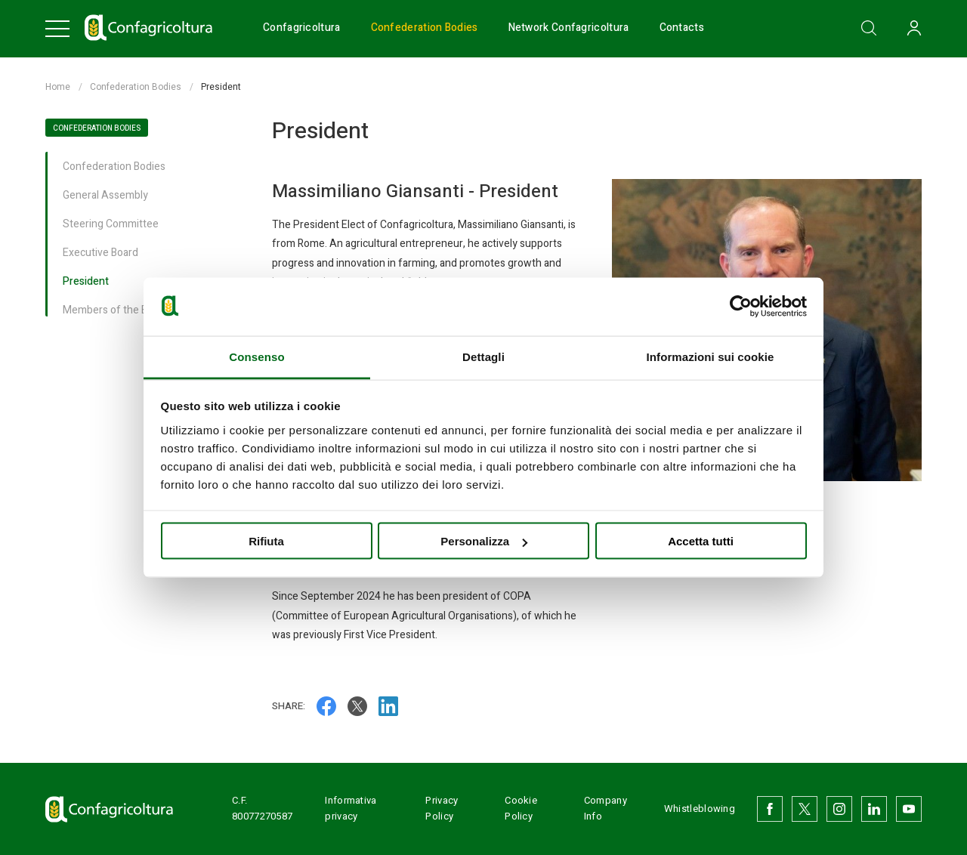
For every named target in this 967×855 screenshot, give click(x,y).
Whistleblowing (699, 808)
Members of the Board (115, 310)
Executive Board (100, 253)
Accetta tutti (701, 541)
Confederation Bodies (424, 28)
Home (57, 87)
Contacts (682, 28)
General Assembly (105, 196)
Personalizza (483, 541)
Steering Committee (111, 224)
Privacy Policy (441, 808)
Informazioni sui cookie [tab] (710, 356)
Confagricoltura (302, 28)
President (86, 282)
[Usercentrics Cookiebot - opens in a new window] (741, 306)
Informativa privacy (350, 808)
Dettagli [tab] (483, 356)
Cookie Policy (521, 808)
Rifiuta (266, 541)
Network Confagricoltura (568, 28)
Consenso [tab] (256, 356)
